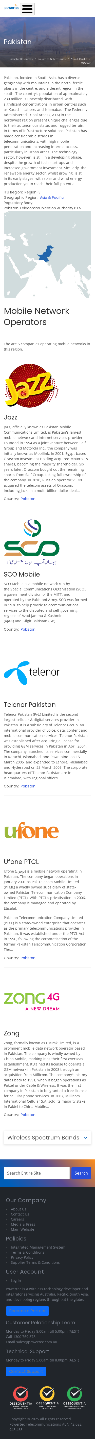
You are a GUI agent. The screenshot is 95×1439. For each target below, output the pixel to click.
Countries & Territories (52, 59)
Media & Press (23, 1224)
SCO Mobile (22, 574)
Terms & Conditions (27, 1252)
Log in (16, 1280)
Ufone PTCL (21, 861)
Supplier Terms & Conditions (35, 1262)
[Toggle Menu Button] (27, 9)
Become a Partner (27, 1311)
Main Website (22, 1229)
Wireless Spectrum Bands (43, 1138)
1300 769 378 (24, 1336)
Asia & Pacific (79, 59)
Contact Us (20, 1214)
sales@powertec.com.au (36, 1341)
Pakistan (28, 498)
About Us (18, 1209)
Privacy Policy (22, 1257)
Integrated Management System (38, 1247)
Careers (17, 1219)
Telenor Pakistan (30, 704)
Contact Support (26, 1371)
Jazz (10, 417)
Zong (12, 1033)
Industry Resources (21, 59)
